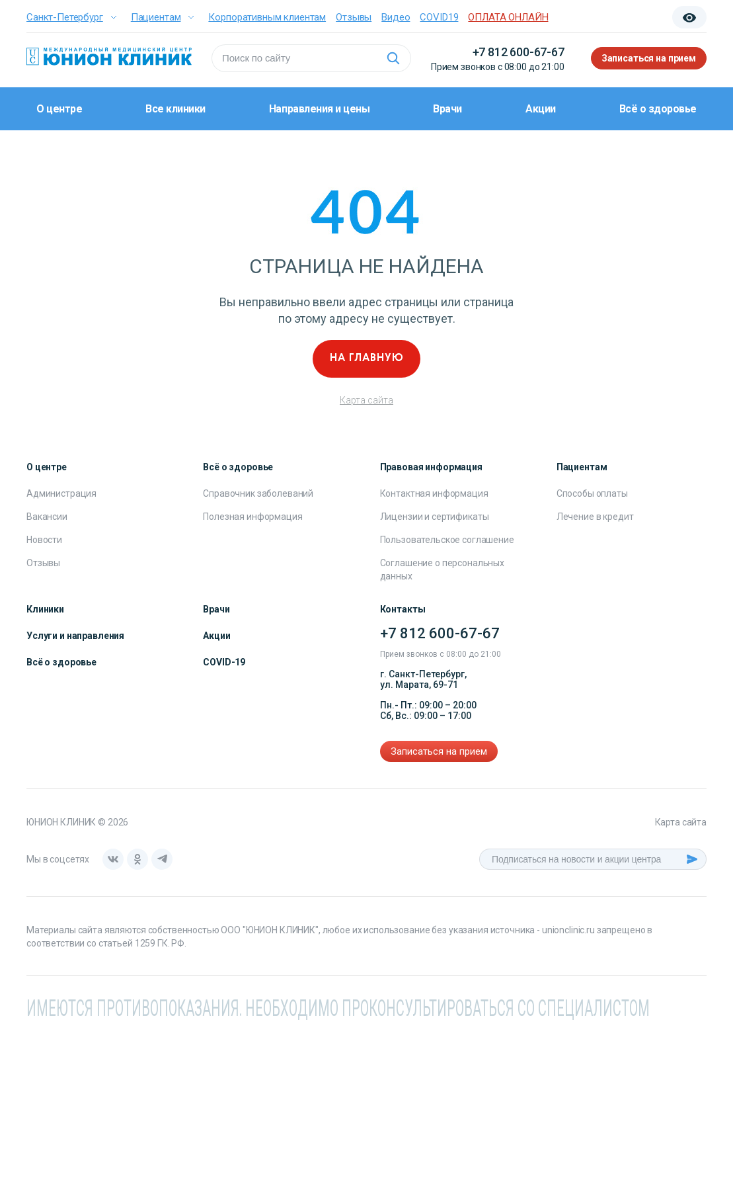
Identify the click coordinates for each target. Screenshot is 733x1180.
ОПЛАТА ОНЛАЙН (508, 17)
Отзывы (353, 17)
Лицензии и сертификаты (434, 516)
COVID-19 (224, 662)
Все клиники (175, 109)
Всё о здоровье (658, 109)
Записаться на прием (648, 58)
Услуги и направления (75, 635)
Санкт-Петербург (64, 17)
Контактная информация (434, 493)
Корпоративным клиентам (267, 17)
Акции (540, 109)
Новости (44, 539)
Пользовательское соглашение (447, 539)
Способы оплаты (592, 493)
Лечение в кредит (595, 516)
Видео (395, 17)
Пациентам (156, 17)
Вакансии (46, 516)
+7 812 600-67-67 (518, 52)
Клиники (45, 609)
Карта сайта (366, 400)
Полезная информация (252, 516)
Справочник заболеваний (258, 493)
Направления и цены (319, 109)
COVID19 (439, 17)
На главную (367, 358)
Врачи (447, 109)
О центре (59, 109)
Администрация (61, 493)
